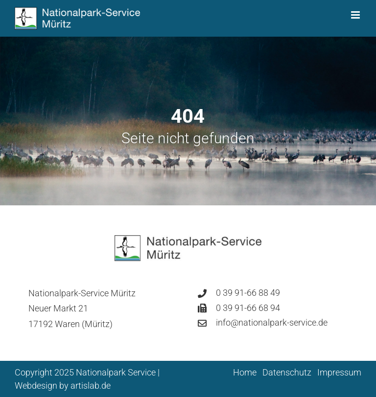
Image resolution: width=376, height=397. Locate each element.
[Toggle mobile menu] (356, 15)
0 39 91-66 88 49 (248, 292)
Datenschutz (286, 372)
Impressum (339, 372)
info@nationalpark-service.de (272, 322)
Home (245, 372)
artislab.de (90, 385)
